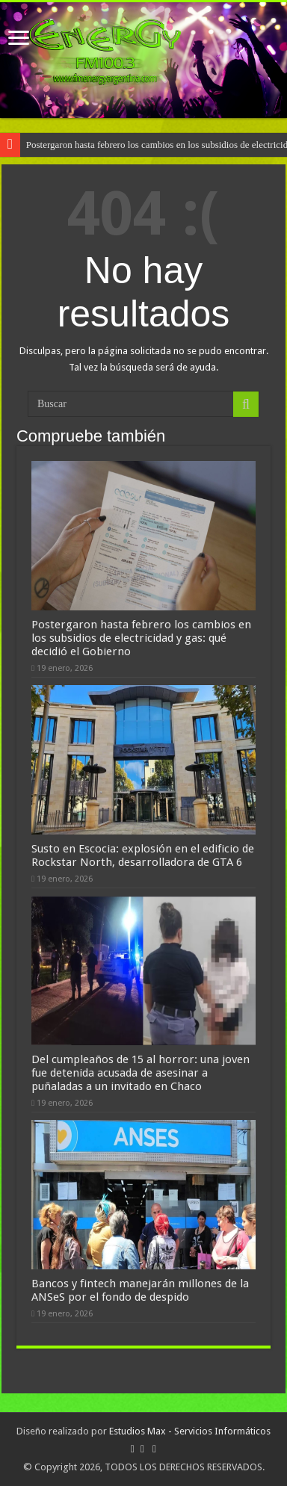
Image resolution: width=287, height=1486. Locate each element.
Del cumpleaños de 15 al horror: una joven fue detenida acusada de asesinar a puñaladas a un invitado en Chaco (140, 1073)
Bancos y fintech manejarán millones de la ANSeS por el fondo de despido (140, 1290)
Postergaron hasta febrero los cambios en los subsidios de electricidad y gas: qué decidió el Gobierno (141, 638)
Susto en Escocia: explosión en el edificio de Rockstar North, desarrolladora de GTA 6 (142, 855)
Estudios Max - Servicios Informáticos (190, 1431)
